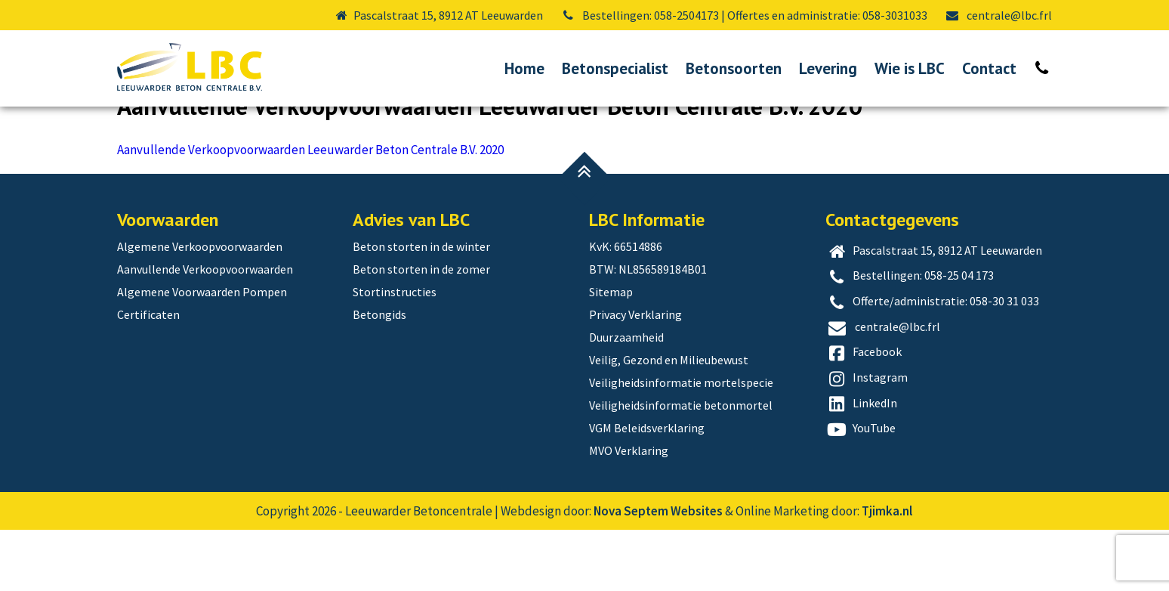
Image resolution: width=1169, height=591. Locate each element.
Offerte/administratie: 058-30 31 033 (932, 363)
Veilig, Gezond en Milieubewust (668, 421)
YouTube (861, 490)
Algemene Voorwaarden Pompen (202, 352)
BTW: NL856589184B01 (648, 330)
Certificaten (148, 375)
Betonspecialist (615, 68)
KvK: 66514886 (625, 307)
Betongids (379, 375)
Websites (697, 572)
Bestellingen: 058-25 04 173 (910, 338)
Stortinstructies (394, 352)
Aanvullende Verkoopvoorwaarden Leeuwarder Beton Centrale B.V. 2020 (310, 211)
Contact (989, 68)
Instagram (867, 440)
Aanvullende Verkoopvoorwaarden (239, 128)
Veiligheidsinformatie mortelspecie (681, 443)
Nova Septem (631, 572)
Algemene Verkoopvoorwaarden (199, 307)
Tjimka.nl (887, 572)
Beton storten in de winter (421, 307)
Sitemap (611, 352)
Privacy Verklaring (635, 375)
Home (524, 68)
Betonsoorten (734, 68)
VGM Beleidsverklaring (647, 489)
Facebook (864, 414)
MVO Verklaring (628, 511)
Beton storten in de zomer (421, 330)
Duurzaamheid (626, 398)
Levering (828, 68)
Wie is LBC (909, 68)
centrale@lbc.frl (998, 15)
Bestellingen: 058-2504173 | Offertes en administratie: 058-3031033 (743, 15)
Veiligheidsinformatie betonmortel (681, 466)
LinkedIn (861, 465)
